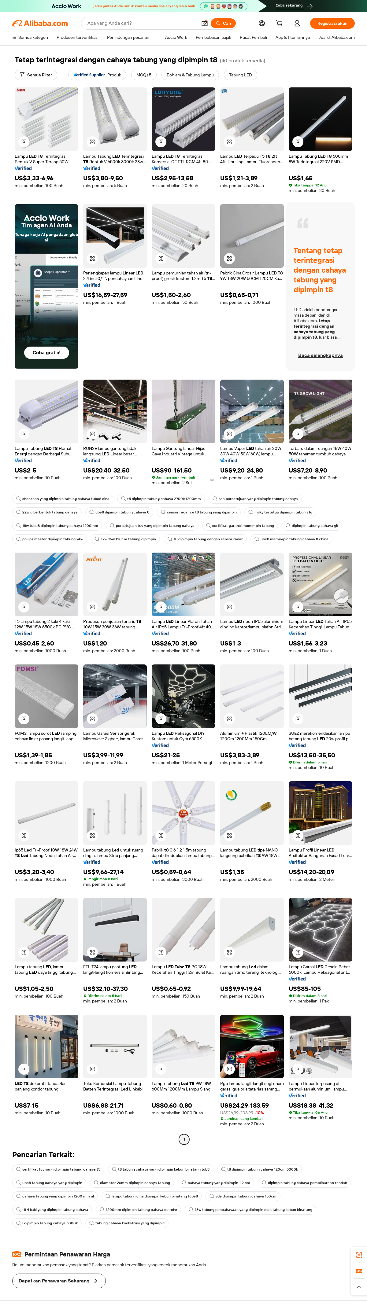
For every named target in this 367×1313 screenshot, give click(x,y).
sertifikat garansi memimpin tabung (240, 525)
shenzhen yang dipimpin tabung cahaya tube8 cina (62, 498)
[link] (359, 1255)
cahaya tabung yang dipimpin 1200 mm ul (55, 1196)
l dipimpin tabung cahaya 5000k (47, 1223)
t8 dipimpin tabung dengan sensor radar (205, 539)
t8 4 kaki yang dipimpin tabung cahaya (52, 1209)
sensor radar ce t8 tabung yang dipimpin (199, 512)
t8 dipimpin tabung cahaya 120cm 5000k (259, 1169)
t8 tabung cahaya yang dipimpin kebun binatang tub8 (160, 1169)
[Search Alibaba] (141, 23)
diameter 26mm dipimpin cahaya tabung (132, 1182)
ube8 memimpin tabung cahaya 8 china (291, 539)
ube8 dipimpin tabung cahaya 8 (119, 512)
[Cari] (223, 23)
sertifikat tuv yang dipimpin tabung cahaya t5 (58, 1169)
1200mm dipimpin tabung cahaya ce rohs (138, 1209)
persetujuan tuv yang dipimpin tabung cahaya (152, 525)
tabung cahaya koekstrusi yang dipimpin (127, 1223)
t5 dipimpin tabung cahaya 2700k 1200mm (161, 498)
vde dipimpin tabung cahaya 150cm (242, 1196)
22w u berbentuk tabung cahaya (47, 512)
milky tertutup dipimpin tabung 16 (280, 512)
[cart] (280, 24)
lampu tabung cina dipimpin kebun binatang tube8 (152, 1196)
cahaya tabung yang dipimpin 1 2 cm (216, 1182)
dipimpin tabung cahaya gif (312, 525)
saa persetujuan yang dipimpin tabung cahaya (255, 498)
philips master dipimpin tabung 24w (49, 539)
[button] (204, 23)
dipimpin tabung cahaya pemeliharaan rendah (304, 1182)
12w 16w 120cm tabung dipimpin (125, 539)
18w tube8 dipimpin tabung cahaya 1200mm (57, 525)
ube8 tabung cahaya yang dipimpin (49, 1182)
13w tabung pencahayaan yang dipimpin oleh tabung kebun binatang (250, 1209)
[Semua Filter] (36, 75)
